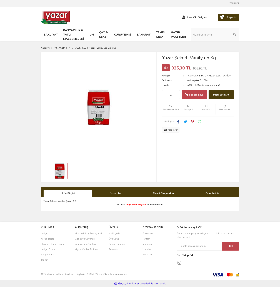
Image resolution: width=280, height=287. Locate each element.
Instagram (148, 244)
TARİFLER (234, 3)
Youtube (147, 249)
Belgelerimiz (47, 254)
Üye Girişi (114, 239)
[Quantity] (171, 94)
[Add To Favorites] (171, 109)
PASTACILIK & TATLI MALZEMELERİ (204, 75)
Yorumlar (116, 193)
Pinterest (147, 254)
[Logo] (55, 17)
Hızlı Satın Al (221, 94)
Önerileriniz (212, 193)
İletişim (44, 233)
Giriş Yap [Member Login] (203, 17)
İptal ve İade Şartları (85, 244)
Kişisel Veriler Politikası (87, 249)
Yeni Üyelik (114, 233)
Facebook (148, 233)
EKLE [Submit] (231, 246)
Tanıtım (44, 260)
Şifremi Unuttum (117, 244)
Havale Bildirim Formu (52, 244)
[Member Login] (183, 17)
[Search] (215, 34)
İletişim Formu (48, 249)
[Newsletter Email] (199, 246)
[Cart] (228, 17)
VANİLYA (227, 75)
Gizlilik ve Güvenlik (84, 239)
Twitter (146, 239)
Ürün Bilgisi (68, 193)
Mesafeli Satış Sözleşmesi (88, 233)
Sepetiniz (113, 249)
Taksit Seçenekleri (164, 193)
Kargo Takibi (47, 239)
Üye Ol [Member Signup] (191, 17)
